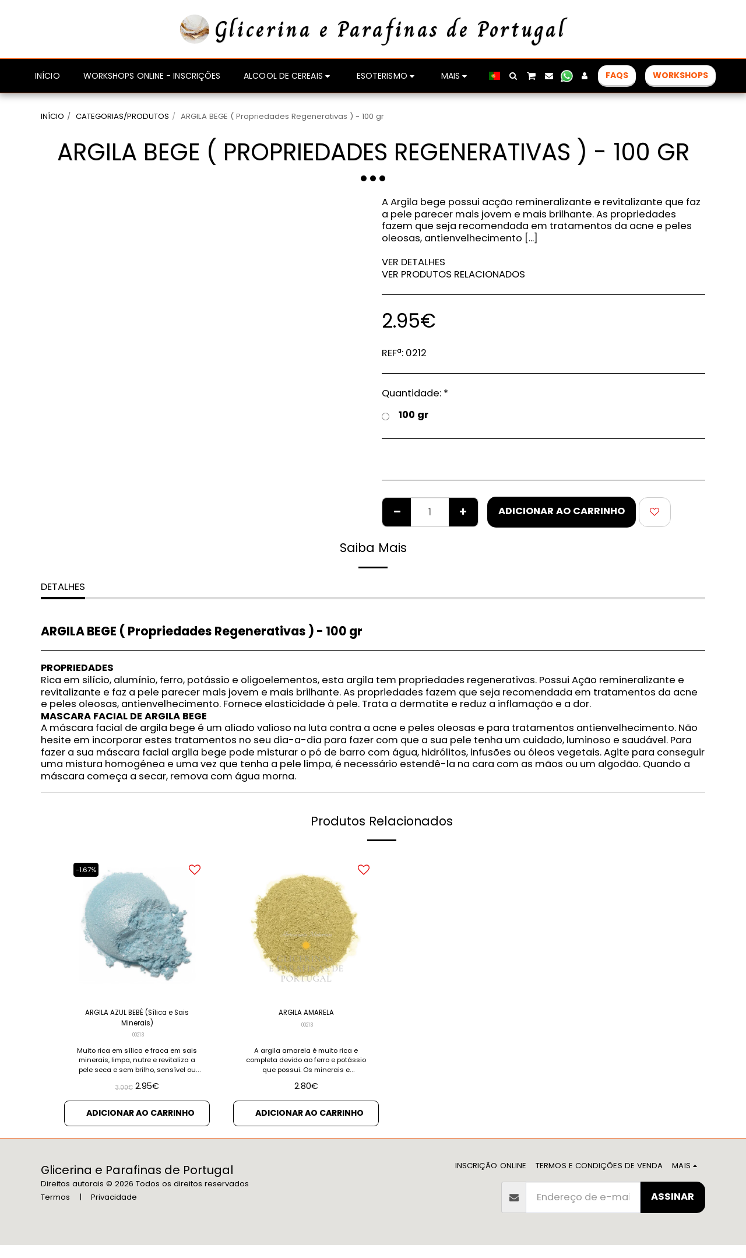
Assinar (672, 1209)
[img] (306, 926)
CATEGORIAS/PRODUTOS (122, 116)
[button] (513, 76)
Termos (55, 1210)
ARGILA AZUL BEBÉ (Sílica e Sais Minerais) (137, 1022)
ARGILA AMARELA (306, 1014)
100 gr (405, 415)
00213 (138, 1043)
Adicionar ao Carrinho (561, 511)
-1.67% (89, 869)
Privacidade (114, 1210)
